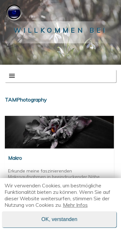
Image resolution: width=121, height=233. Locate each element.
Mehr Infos (75, 205)
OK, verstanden (59, 219)
